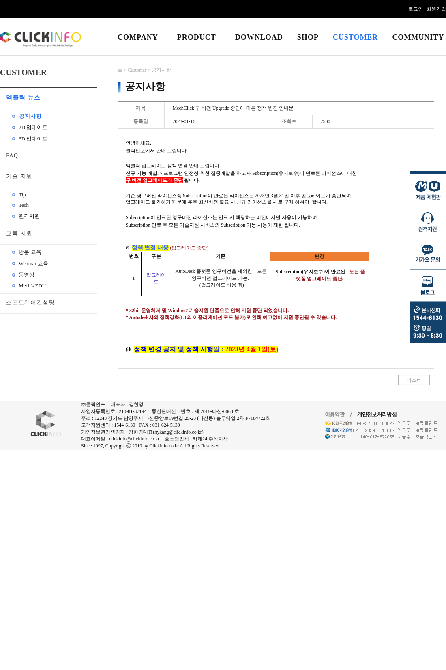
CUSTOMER (355, 37)
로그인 (415, 9)
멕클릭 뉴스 (23, 97)
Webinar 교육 (30, 263)
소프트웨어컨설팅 (30, 303)
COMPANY (138, 37)
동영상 (23, 275)
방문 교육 (26, 252)
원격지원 (26, 216)
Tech (20, 205)
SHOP (308, 37)
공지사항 (27, 116)
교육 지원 (19, 233)
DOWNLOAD (259, 37)
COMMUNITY (418, 37)
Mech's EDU (29, 286)
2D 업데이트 (29, 127)
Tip (19, 194)
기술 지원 (19, 176)
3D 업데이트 (29, 139)
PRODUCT (196, 37)
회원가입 (436, 9)
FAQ (12, 156)
